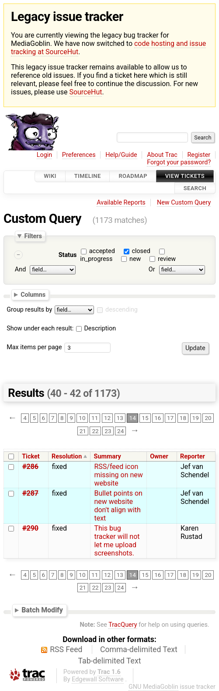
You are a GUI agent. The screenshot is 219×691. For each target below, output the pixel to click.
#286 (30, 466)
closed (141, 251)
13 (120, 418)
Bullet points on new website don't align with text (118, 505)
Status (68, 255)
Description (96, 328)
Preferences (79, 155)
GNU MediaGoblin (153, 687)
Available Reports (121, 202)
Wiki (50, 176)
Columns (33, 294)
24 (120, 430)
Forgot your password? (179, 162)
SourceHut (85, 92)
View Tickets (185, 176)
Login (44, 155)
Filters (33, 235)
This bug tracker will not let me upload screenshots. (116, 540)
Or (152, 269)
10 (82, 418)
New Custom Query (184, 202)
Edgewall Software (98, 679)
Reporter (192, 456)
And (20, 269)
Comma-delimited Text (138, 649)
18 (183, 418)
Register (198, 155)
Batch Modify (42, 610)
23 (107, 430)
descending (121, 309)
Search (195, 188)
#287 (30, 493)
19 (195, 418)
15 (145, 418)
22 (95, 430)
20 (208, 418)
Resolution (67, 456)
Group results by (29, 309)
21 (83, 430)
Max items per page (34, 347)
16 (157, 418)
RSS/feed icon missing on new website (118, 474)
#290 (30, 528)
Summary (107, 456)
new (135, 259)
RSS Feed (66, 649)
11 (94, 418)
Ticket (30, 456)
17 (170, 418)
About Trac (162, 155)
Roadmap (132, 176)
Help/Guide (121, 155)
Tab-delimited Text (109, 660)
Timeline (87, 176)
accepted (102, 251)
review (167, 259)
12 (107, 418)
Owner (159, 456)
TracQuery (122, 624)
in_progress (96, 259)
